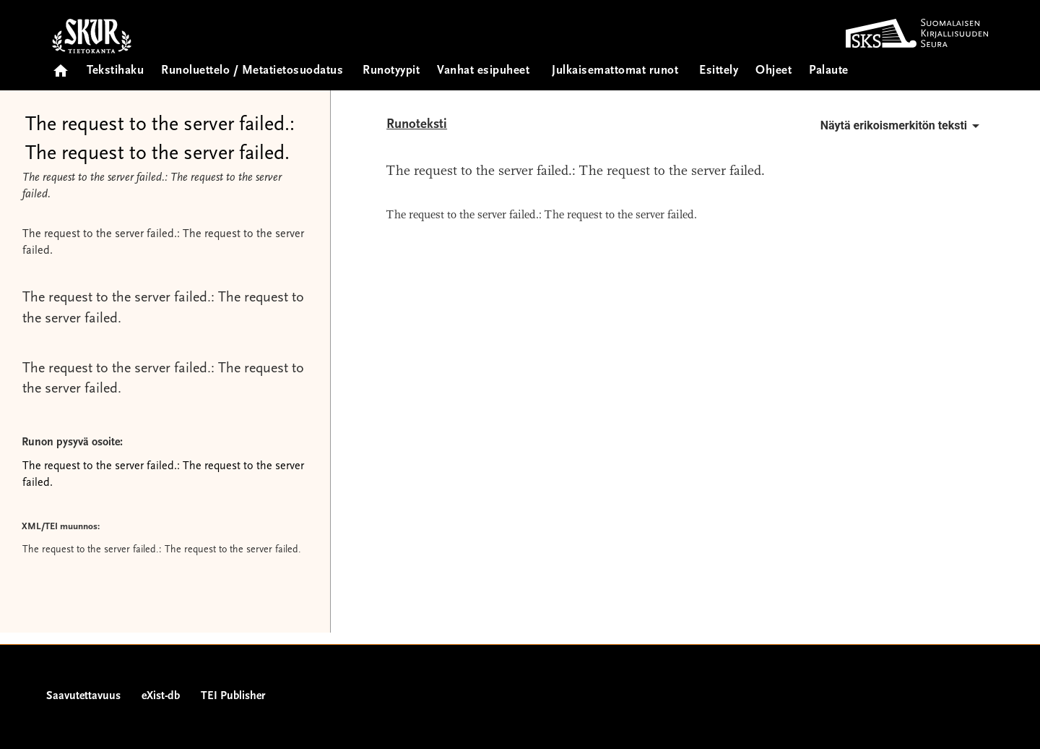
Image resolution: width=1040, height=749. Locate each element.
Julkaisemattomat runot (615, 71)
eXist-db (161, 696)
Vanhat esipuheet (483, 71)
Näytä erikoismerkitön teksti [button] (902, 125)
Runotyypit (391, 71)
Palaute (829, 71)
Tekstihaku (115, 71)
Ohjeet (773, 71)
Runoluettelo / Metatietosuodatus (252, 71)
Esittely (718, 71)
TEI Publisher (233, 696)
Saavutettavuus (83, 696)
